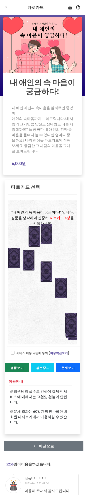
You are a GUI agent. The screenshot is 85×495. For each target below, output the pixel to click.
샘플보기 (17, 368)
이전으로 (43, 445)
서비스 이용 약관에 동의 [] (42, 353)
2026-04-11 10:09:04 (37, 483)
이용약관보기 (59, 353)
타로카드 (35, 7)
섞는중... (42, 368)
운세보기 (68, 368)
